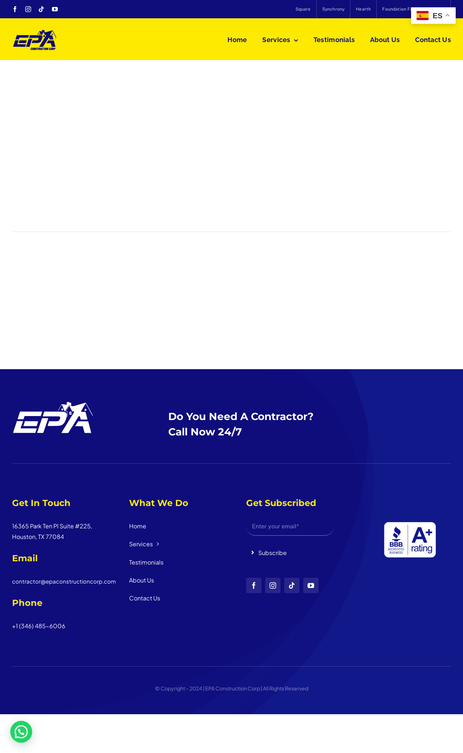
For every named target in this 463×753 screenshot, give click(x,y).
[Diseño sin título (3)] (407, 495)
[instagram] (28, 9)
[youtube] (55, 9)
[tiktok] (41, 9)
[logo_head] (35, 32)
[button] (21, 732)
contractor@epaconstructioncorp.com (64, 581)
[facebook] (15, 9)
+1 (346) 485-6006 (38, 626)
